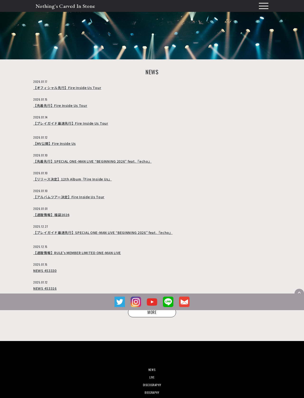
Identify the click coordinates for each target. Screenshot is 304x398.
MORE (152, 312)
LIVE (151, 377)
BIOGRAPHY (152, 392)
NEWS (152, 370)
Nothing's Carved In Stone (65, 6)
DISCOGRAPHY (152, 385)
